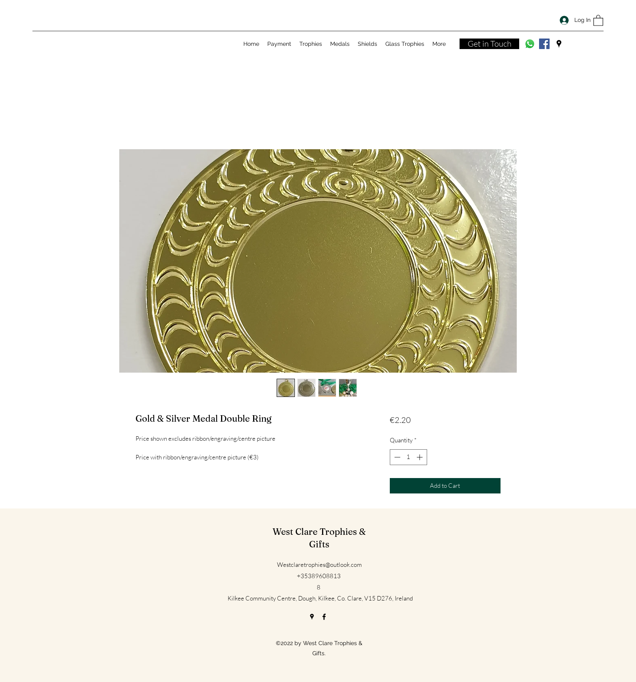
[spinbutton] (408, 457)
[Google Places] (559, 44)
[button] (598, 20)
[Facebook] (544, 44)
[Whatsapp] (529, 44)
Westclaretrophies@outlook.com (319, 564)
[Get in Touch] (489, 44)
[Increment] (420, 457)
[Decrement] (396, 457)
